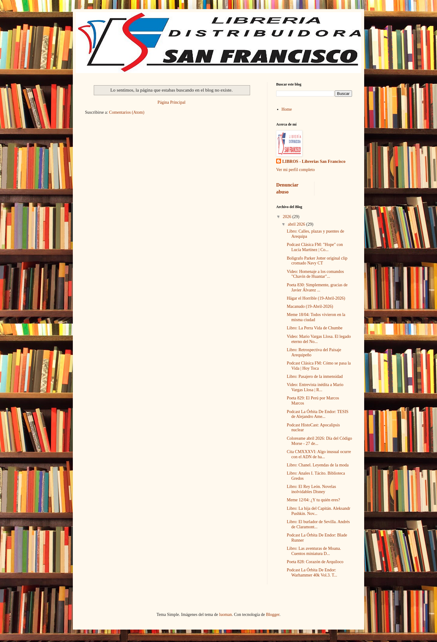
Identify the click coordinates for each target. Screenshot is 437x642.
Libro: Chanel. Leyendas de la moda (318, 465)
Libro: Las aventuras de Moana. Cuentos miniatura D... (314, 551)
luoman (225, 614)
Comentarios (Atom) (126, 112)
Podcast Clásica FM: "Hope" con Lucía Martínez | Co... (315, 247)
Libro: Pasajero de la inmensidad (315, 376)
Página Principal (171, 102)
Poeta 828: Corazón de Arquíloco (315, 562)
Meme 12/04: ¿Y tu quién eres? (313, 500)
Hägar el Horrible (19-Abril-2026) (316, 298)
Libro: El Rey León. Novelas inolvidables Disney (311, 489)
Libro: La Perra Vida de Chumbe (315, 328)
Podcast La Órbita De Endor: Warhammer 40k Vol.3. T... (312, 572)
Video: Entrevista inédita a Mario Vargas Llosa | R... (315, 387)
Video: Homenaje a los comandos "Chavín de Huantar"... (315, 274)
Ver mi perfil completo (295, 169)
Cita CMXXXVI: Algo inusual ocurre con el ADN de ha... (319, 454)
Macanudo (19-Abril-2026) (310, 306)
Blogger (272, 614)
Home (287, 109)
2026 (288, 216)
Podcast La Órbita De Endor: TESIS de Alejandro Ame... (317, 414)
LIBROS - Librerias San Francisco (313, 161)
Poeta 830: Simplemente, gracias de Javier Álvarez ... (317, 287)
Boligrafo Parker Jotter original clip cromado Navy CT (317, 261)
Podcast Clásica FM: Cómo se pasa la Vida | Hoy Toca (319, 366)
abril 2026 (297, 224)
